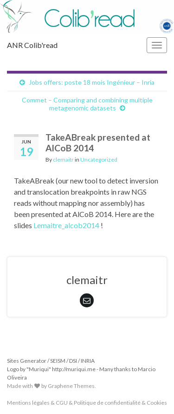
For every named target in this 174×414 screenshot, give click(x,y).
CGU (62, 402)
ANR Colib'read (32, 45)
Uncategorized (98, 159)
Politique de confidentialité (107, 402)
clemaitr (63, 159)
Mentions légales (28, 402)
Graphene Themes (71, 385)
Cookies (157, 402)
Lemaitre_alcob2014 (66, 225)
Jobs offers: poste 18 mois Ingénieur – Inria (92, 82)
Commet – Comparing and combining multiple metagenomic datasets (87, 104)
